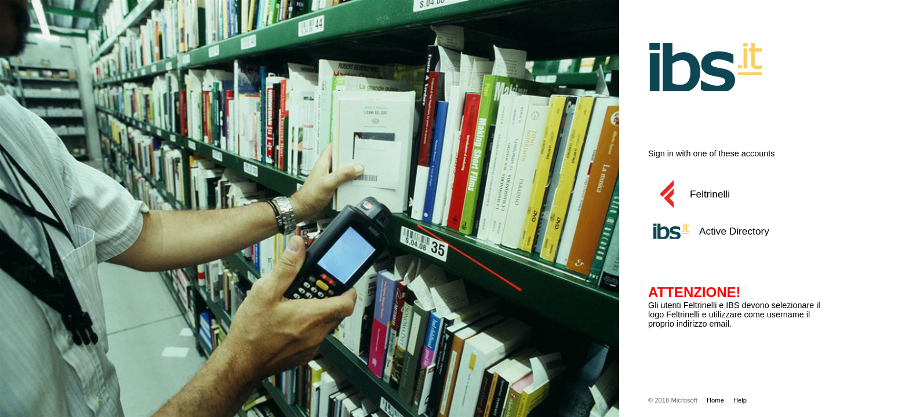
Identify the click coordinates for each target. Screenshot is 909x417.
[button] (749, 194)
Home (715, 400)
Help (740, 400)
